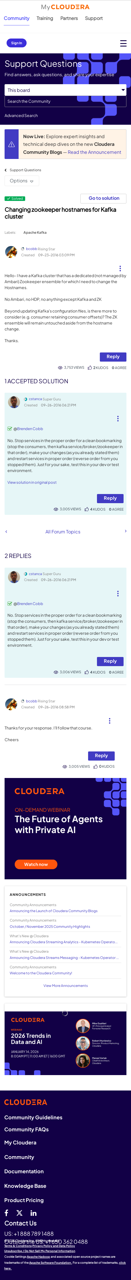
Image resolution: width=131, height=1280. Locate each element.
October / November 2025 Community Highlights (50, 926)
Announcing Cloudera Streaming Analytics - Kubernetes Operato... (64, 942)
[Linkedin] (34, 1212)
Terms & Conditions (18, 1245)
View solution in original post (32, 482)
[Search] (65, 101)
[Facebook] (6, 1212)
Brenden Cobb (30, 428)
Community (16, 18)
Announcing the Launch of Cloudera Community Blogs (54, 911)
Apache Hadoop (38, 1256)
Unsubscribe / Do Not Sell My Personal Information (39, 1251)
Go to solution (104, 198)
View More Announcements (65, 985)
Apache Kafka (35, 232)
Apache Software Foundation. (50, 1262)
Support (94, 18)
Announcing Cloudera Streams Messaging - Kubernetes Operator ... (64, 958)
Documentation (24, 1171)
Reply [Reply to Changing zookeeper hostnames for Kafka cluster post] (113, 356)
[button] (120, 266)
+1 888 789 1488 (34, 1233)
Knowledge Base (25, 1185)
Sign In (16, 43)
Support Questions (25, 170)
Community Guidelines (33, 1117)
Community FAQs (26, 1129)
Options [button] (18, 181)
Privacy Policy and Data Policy (53, 1245)
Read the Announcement (94, 152)
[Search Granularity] (65, 90)
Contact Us (20, 1223)
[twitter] (19, 1212)
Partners (69, 18)
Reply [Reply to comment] (110, 498)
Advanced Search (21, 115)
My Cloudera (20, 1142)
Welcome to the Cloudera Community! (41, 973)
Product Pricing (24, 1200)
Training (45, 18)
